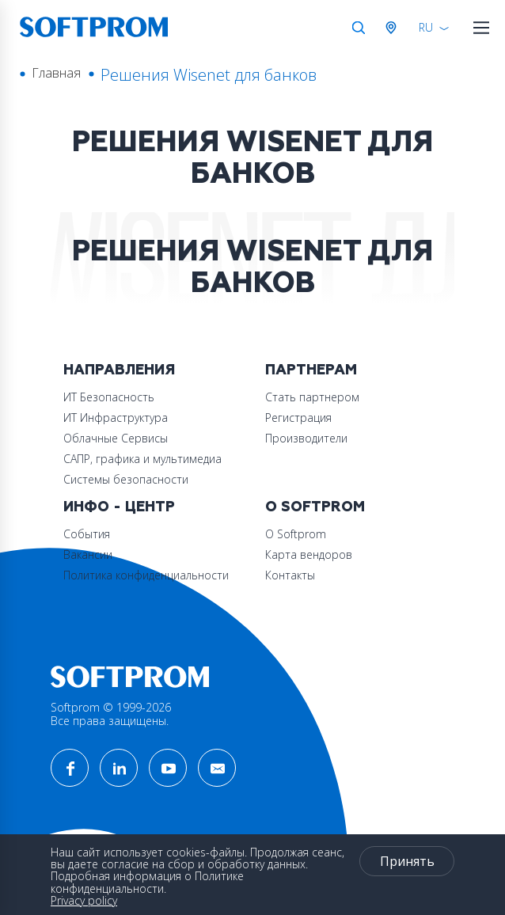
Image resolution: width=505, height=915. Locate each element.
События (86, 533)
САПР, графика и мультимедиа (142, 458)
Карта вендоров (308, 554)
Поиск (358, 27)
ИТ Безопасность (108, 396)
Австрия (394, 27)
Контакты (290, 575)
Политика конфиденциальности (146, 575)
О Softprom (315, 507)
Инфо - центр (119, 507)
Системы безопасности (125, 479)
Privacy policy (84, 900)
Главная (56, 73)
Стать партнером (312, 396)
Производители (306, 438)
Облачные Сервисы (115, 438)
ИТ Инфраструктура (115, 417)
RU (426, 27)
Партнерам (311, 370)
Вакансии (87, 554)
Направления (119, 370)
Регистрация (298, 417)
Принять (407, 861)
